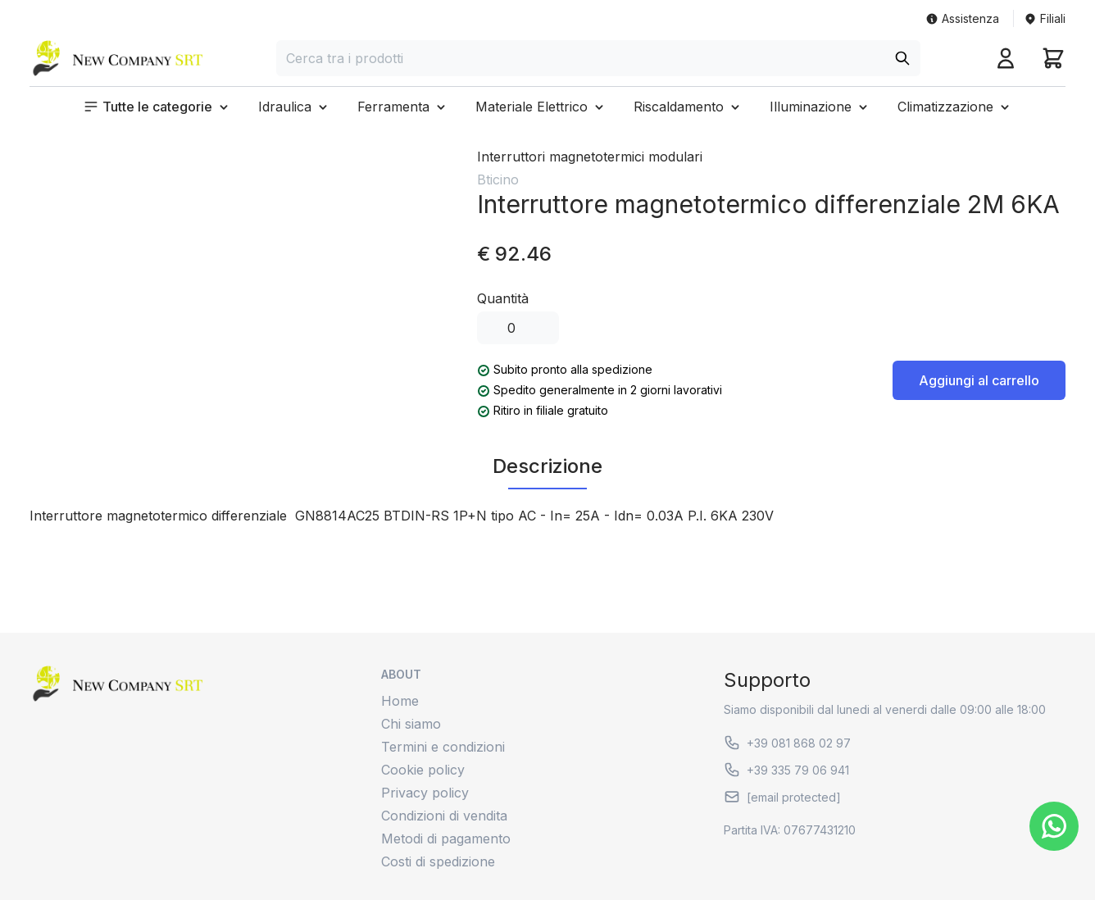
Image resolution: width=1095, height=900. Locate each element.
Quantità (503, 298)
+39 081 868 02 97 (787, 742)
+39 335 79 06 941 (786, 769)
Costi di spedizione (438, 861)
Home (400, 701)
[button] (157, 106)
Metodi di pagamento (446, 838)
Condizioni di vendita (444, 815)
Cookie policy (423, 769)
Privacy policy (425, 792)
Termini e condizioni (443, 747)
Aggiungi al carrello (979, 380)
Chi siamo (411, 724)
